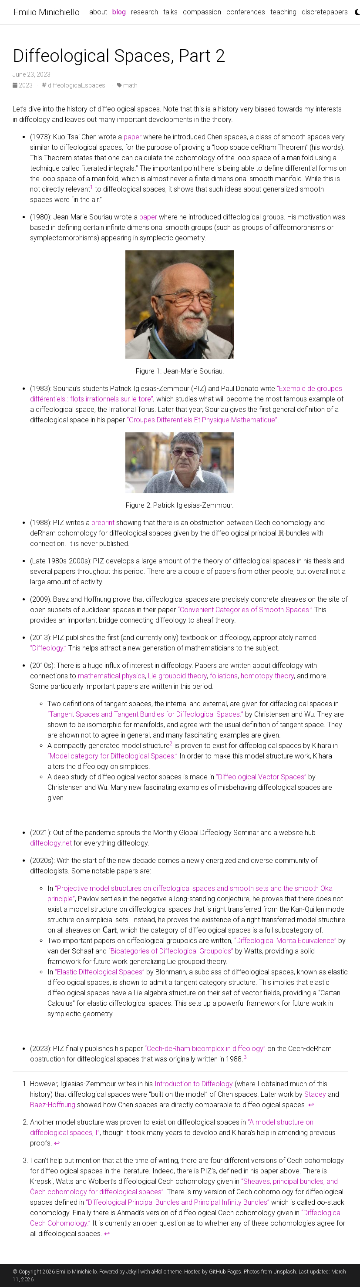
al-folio (158, 1272)
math (127, 85)
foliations (224, 676)
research (144, 12)
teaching (283, 12)
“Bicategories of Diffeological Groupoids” (170, 951)
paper (132, 137)
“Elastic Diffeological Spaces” (100, 972)
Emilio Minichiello (46, 12)
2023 (23, 85)
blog (120, 11)
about (98, 12)
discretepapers (325, 12)
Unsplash (284, 1272)
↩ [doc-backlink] (311, 1105)
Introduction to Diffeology (194, 1084)
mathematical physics (111, 676)
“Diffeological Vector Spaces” (261, 777)
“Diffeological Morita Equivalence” (285, 941)
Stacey (315, 1094)
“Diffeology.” (48, 648)
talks (170, 12)
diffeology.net (51, 843)
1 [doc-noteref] (91, 187)
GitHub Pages (225, 1272)
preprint (102, 523)
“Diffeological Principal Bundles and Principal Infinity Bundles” (177, 1202)
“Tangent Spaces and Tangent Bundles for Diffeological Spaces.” (145, 714)
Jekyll (132, 1272)
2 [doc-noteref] (171, 744)
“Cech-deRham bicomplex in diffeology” (205, 1048)
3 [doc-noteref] (244, 1057)
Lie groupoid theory (177, 676)
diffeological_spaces (73, 85)
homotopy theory (267, 676)
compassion (202, 12)
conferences (245, 12)
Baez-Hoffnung (52, 1105)
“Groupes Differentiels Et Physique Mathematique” (202, 420)
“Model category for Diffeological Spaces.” (112, 756)
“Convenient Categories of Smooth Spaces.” (245, 610)
